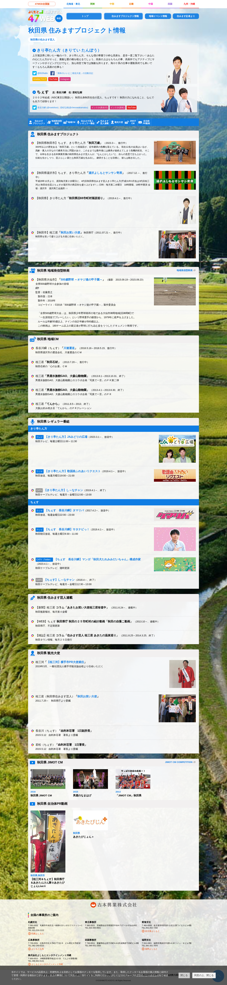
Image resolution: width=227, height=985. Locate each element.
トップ (85, 16)
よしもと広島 (37, 949)
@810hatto (42, 73)
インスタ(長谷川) (100, 107)
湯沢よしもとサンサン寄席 (105, 172)
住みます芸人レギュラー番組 (87, 122)
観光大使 (119, 122)
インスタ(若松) (117, 107)
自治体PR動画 (146, 122)
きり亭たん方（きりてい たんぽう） (69, 50)
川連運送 (69, 348)
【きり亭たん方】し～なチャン (63, 490)
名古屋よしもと (152, 931)
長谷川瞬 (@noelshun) (47, 107)
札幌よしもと (37, 933)
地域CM (71, 122)
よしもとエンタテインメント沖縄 (47, 964)
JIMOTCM (133, 122)
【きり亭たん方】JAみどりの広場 (66, 436)
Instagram (65, 79)
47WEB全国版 (42, 4)
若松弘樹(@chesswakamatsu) (74, 107)
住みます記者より (186, 16)
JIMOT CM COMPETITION (178, 762)
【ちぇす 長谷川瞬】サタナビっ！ (67, 529)
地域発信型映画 (56, 122)
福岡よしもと (151, 949)
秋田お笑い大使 (70, 232)
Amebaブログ (39, 79)
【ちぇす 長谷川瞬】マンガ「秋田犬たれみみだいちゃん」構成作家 (97, 559)
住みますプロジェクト (39, 122)
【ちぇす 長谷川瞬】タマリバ (64, 510)
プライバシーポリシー (147, 975)
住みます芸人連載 (104, 122)
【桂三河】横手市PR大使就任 (65, 662)
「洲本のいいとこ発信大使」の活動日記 (74, 73)
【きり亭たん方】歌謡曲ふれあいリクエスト (73, 471)
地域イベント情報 (158, 16)
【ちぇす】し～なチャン (59, 579)
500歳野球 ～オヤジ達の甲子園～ (81, 279)
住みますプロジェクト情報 (125, 16)
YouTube (53, 79)
